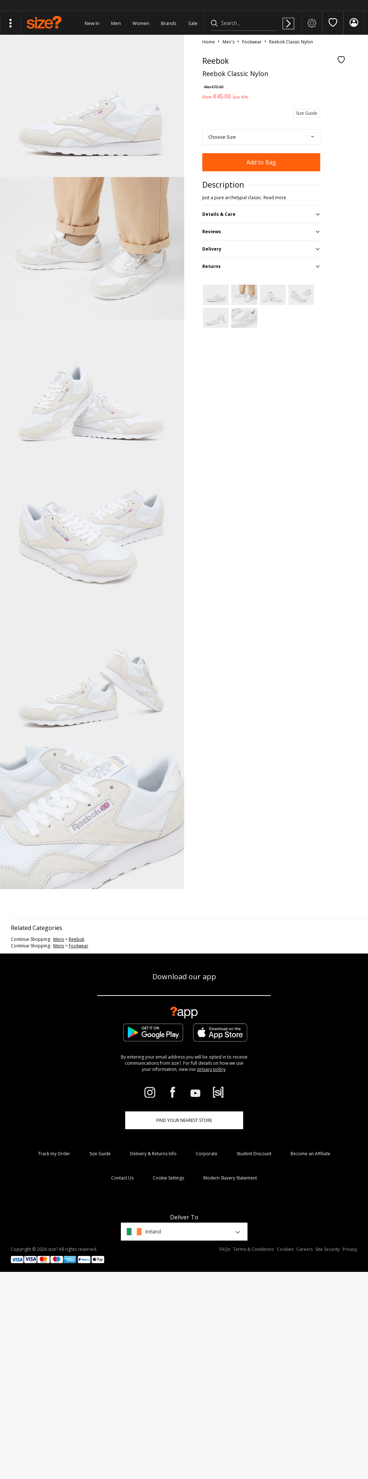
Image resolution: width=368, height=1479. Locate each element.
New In (92, 23)
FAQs (224, 1249)
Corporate (206, 1154)
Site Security (328, 1249)
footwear (78, 946)
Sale (193, 23)
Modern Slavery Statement (230, 1178)
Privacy (350, 1249)
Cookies (285, 1249)
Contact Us (122, 1178)
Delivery (211, 249)
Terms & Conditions (253, 1249)
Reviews (211, 232)
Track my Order (54, 1154)
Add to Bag (261, 162)
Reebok (76, 939)
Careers (304, 1249)
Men (116, 23)
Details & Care (219, 214)
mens (58, 939)
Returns (211, 266)
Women (140, 23)
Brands (169, 23)
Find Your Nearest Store (184, 1120)
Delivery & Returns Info (153, 1154)
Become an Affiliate (310, 1154)
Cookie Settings (168, 1178)
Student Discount (254, 1154)
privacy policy (211, 1069)
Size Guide (306, 113)
